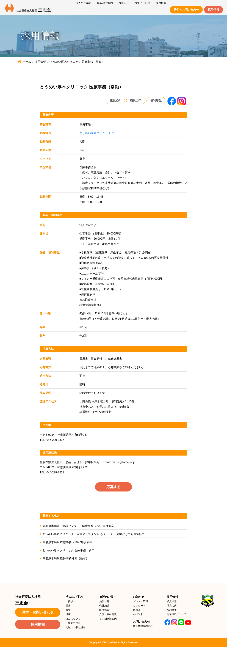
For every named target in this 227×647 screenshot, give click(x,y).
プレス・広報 (140, 601)
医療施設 (104, 610)
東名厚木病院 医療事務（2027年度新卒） (67, 542)
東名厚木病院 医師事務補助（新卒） (64, 558)
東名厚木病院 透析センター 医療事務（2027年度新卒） (78, 525)
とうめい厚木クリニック (95, 133)
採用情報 (213, 9)
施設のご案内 (107, 596)
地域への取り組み (75, 627)
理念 (68, 605)
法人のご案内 (74, 596)
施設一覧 (104, 601)
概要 (68, 610)
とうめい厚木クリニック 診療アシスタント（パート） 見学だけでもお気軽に (92, 534)
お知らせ (138, 596)
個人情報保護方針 (143, 626)
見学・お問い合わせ (186, 9)
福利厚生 (156, 100)
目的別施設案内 (108, 618)
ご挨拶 (69, 601)
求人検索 (172, 601)
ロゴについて (73, 618)
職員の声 (135, 100)
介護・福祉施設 (108, 614)
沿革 (68, 614)
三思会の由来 (73, 622)
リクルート (139, 605)
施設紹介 (115, 100)
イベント (138, 614)
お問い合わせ (141, 621)
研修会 (136, 610)
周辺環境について (177, 614)
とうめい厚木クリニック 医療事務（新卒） (68, 550)
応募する (113, 487)
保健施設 (104, 605)
